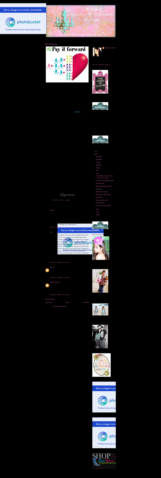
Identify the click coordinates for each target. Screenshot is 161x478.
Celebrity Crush (100, 203)
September (99, 165)
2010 (96, 151)
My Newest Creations (102, 192)
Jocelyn (52, 210)
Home (67, 302)
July (97, 170)
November (99, 159)
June (97, 173)
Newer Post (48, 302)
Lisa (51, 232)
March (98, 215)
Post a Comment (49, 299)
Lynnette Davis (110, 48)
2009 (96, 154)
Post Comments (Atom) (59, 306)
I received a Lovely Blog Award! (105, 180)
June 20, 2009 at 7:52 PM (59, 277)
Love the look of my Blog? (103, 205)
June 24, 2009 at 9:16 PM (59, 294)
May (97, 209)
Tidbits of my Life (55, 282)
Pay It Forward (100, 183)
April (97, 212)
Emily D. (52, 267)
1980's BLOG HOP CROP (103, 194)
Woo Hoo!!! (99, 197)
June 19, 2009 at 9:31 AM (59, 262)
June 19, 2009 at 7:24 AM (59, 227)
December (99, 156)
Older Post (86, 302)
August (98, 168)
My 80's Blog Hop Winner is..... (104, 186)
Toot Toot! (99, 189)
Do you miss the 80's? (102, 200)
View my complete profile (101, 64)
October (98, 162)
